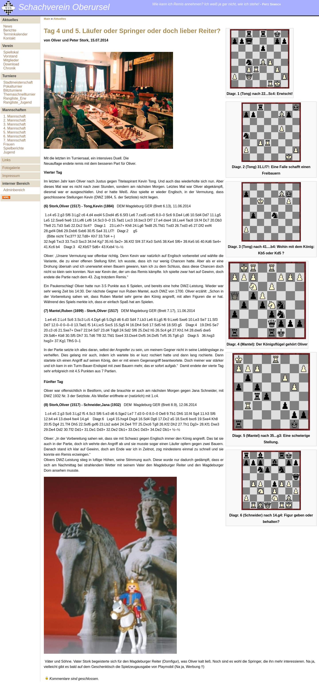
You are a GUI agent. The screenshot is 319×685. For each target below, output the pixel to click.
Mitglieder (11, 60)
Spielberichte (13, 148)
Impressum (11, 176)
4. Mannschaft (14, 128)
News (7, 26)
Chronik (9, 68)
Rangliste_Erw (14, 98)
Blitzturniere (12, 90)
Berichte (9, 30)
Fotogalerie (11, 168)
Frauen (9, 144)
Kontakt (9, 38)
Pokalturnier (12, 86)
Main (47, 18)
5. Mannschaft (14, 132)
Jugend (9, 152)
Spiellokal (10, 52)
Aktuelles (59, 18)
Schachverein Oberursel (64, 7)
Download (11, 64)
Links (6, 160)
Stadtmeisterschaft (18, 82)
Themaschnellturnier (19, 94)
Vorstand (10, 56)
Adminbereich (14, 190)
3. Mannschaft (14, 124)
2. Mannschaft (14, 120)
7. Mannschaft (14, 140)
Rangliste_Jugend (17, 102)
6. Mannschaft (14, 136)
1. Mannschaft (14, 116)
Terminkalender (15, 34)
